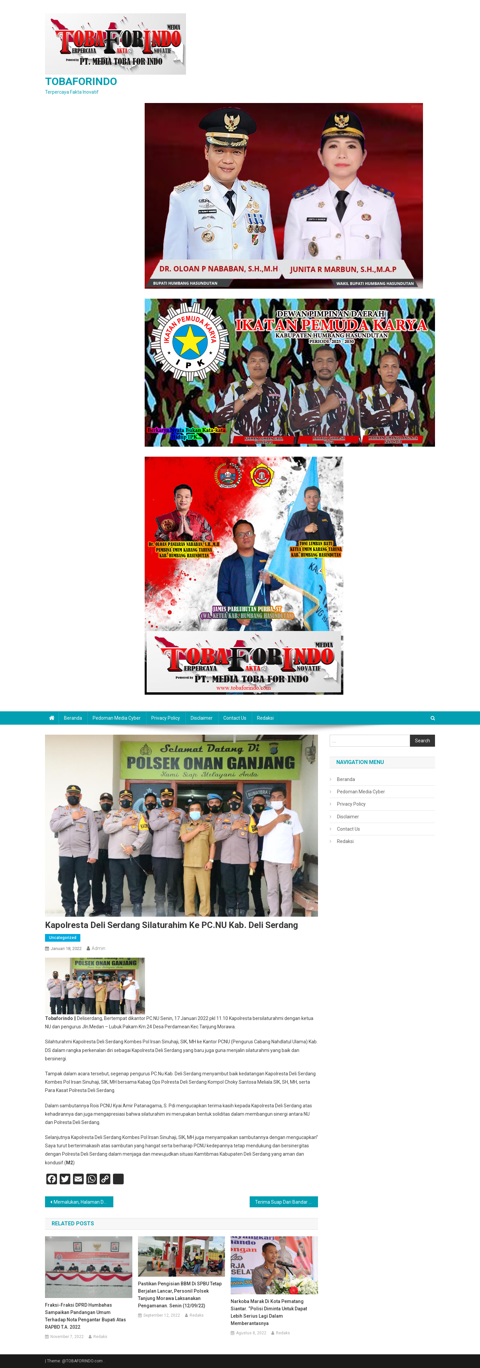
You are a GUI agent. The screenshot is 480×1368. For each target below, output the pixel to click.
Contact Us (234, 718)
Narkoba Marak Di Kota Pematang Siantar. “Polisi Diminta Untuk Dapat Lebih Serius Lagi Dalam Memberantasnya (269, 1312)
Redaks (100, 1336)
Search (422, 740)
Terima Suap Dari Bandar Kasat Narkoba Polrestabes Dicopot (286, 1202)
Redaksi (265, 718)
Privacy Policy (165, 718)
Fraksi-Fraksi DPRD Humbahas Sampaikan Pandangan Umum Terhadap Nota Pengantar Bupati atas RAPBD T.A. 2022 (85, 1316)
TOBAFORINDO (81, 81)
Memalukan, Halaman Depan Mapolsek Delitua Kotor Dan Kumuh (83, 1202)
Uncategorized (62, 937)
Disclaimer (202, 718)
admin (98, 948)
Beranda (73, 718)
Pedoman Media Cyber (117, 718)
